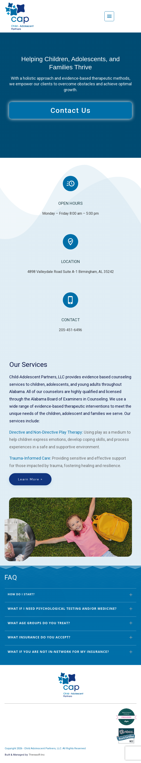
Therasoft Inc (37, 754)
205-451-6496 (70, 330)
